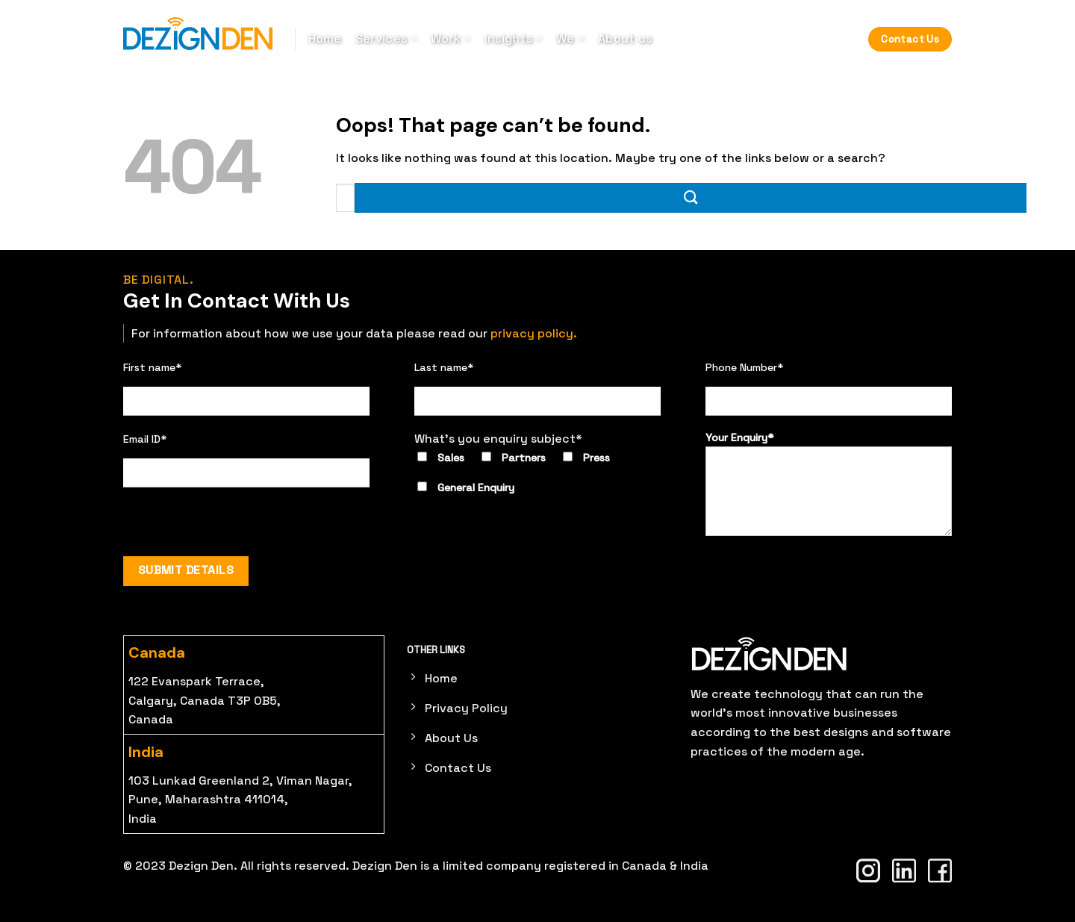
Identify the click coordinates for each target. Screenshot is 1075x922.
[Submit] (690, 197)
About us (625, 38)
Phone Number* (744, 367)
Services (386, 38)
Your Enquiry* (828, 483)
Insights (513, 38)
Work (451, 38)
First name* (152, 367)
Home (325, 38)
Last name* (444, 367)
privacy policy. (533, 333)
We (570, 38)
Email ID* (145, 439)
